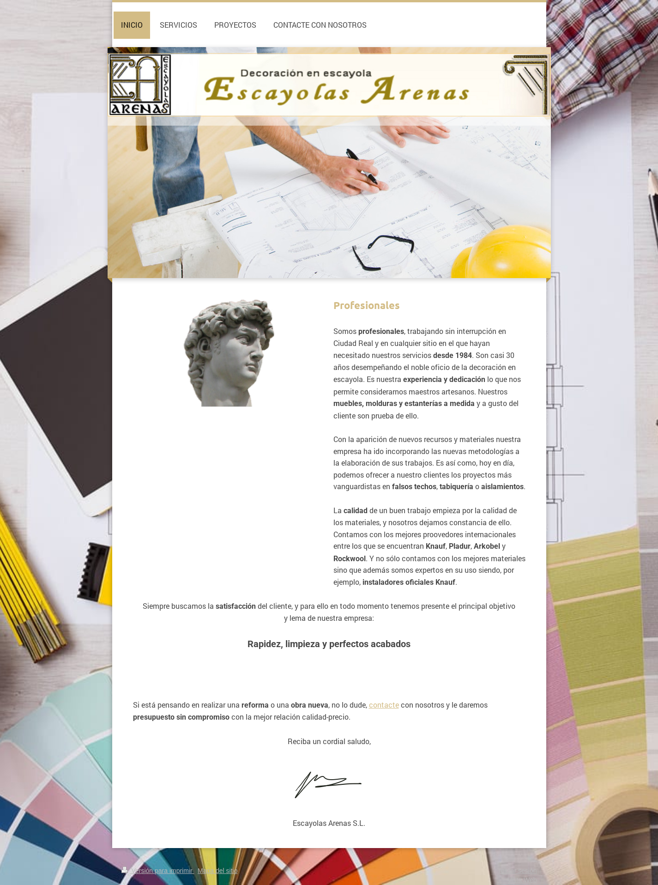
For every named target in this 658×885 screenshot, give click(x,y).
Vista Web (522, 880)
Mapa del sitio (217, 870)
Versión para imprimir (157, 870)
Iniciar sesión (518, 870)
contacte (384, 704)
